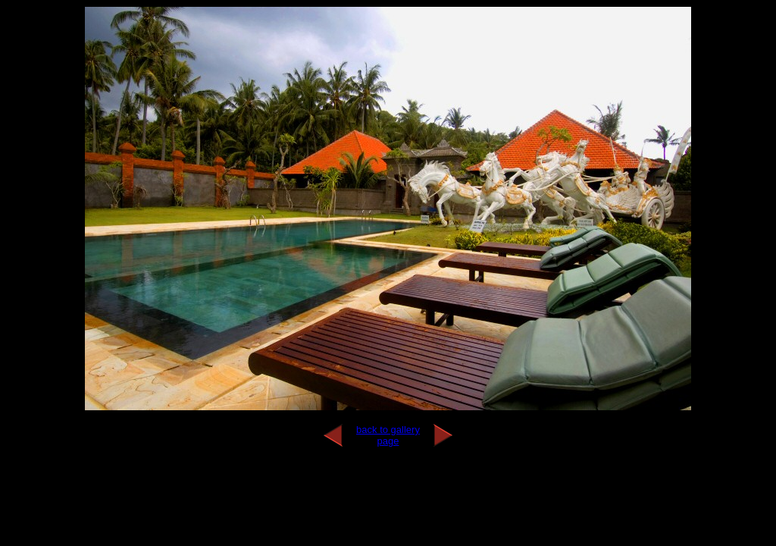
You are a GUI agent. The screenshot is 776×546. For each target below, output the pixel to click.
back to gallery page (388, 435)
